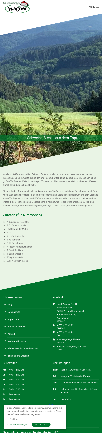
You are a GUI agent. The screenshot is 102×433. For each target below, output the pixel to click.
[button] (94, 7)
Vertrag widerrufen (17, 341)
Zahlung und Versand (18, 355)
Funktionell (15, 419)
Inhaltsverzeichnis (16, 326)
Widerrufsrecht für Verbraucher (23, 348)
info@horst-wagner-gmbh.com (71, 346)
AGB (10, 304)
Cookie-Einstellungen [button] (17, 424)
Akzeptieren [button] (41, 425)
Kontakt (11, 334)
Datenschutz (14, 312)
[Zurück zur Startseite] (17, 7)
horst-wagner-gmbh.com (68, 339)
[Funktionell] (8, 419)
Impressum (13, 319)
